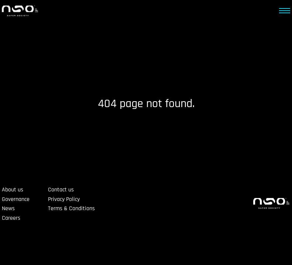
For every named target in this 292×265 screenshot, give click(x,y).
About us (12, 190)
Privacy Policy (64, 199)
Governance (16, 199)
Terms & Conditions (71, 208)
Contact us (61, 190)
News (8, 208)
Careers (11, 218)
